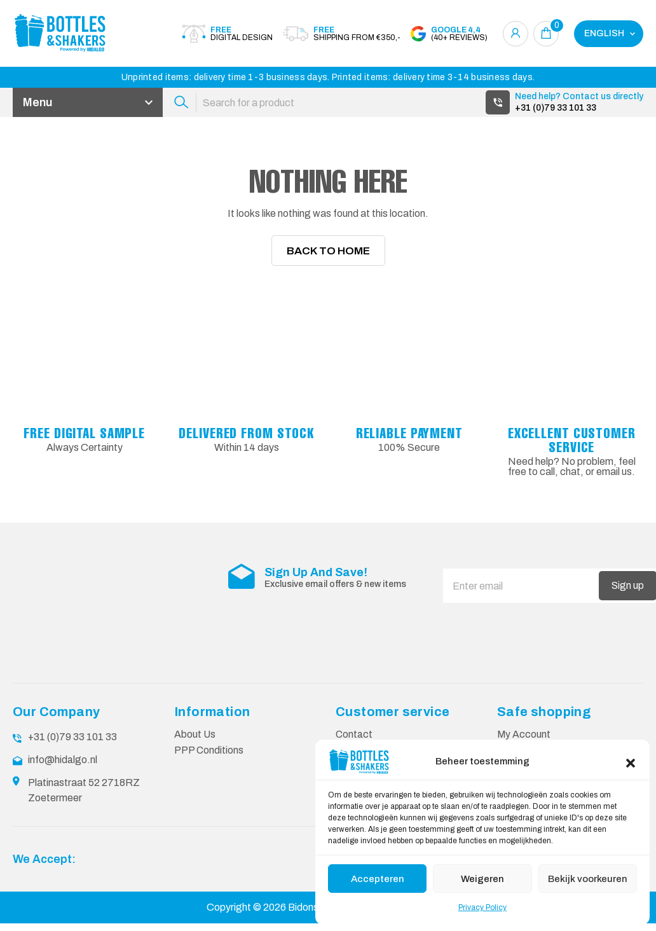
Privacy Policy (482, 907)
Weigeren (482, 879)
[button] (630, 761)
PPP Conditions (209, 757)
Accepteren (377, 879)
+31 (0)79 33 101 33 (555, 108)
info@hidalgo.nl (62, 767)
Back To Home (328, 257)
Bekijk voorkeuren (587, 879)
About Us (195, 741)
